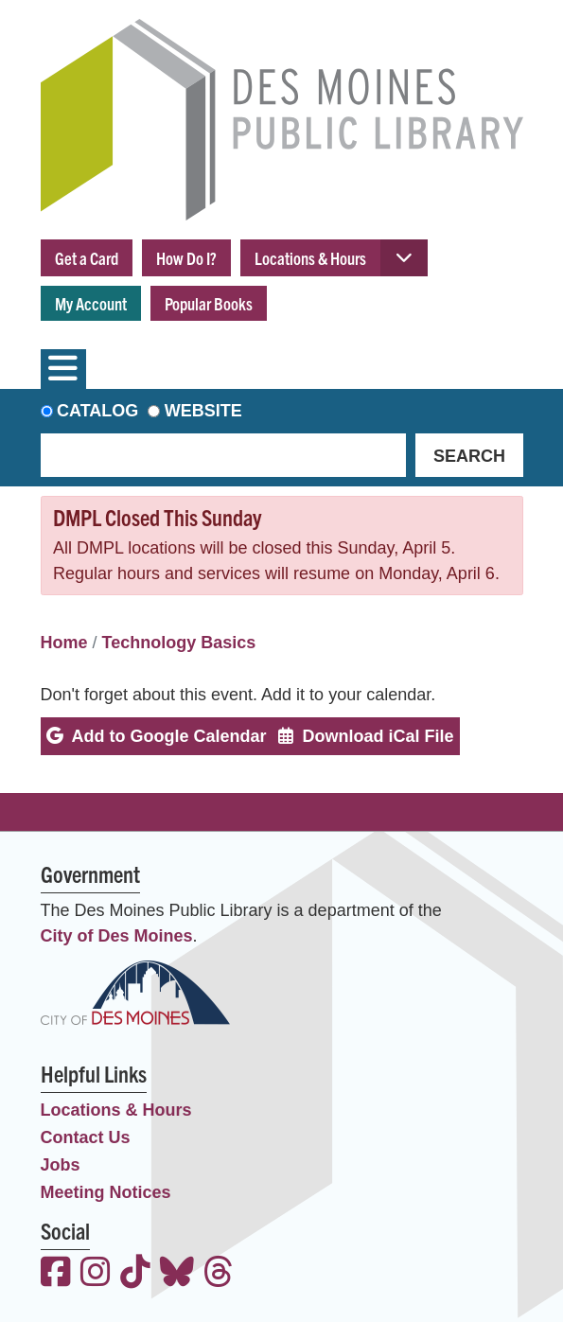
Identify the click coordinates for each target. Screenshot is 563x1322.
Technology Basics (179, 642)
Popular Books (209, 303)
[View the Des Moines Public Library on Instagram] (95, 1274)
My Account (91, 303)
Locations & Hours (310, 258)
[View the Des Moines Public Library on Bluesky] (177, 1274)
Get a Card (86, 258)
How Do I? (186, 258)
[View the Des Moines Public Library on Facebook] (56, 1274)
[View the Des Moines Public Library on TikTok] (135, 1274)
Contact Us (86, 1137)
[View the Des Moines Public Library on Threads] (218, 1274)
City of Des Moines (117, 935)
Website (203, 410)
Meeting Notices (106, 1192)
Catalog (97, 410)
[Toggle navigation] (63, 369)
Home (64, 642)
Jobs (60, 1164)
